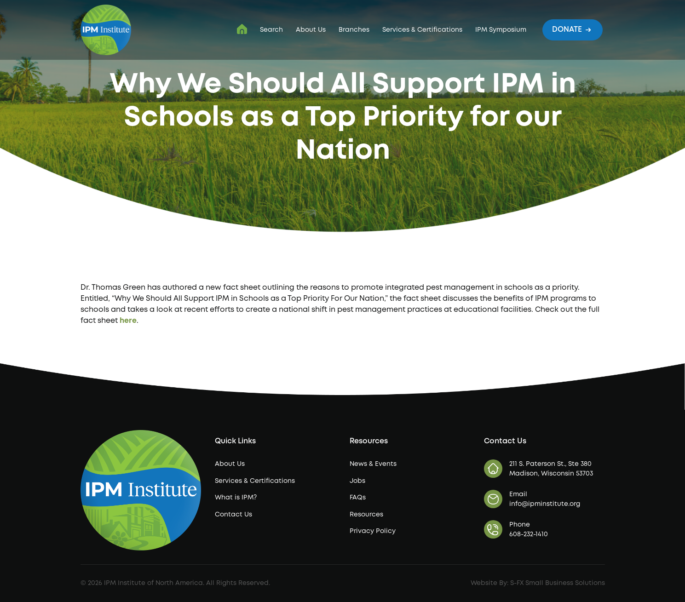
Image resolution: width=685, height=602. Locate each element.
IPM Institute (242, 29)
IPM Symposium (500, 30)
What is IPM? (236, 497)
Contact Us (233, 514)
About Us (311, 30)
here (128, 320)
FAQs (358, 497)
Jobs (357, 481)
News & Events (373, 464)
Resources (366, 514)
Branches (354, 30)
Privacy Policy (373, 531)
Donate (572, 29)
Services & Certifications (422, 30)
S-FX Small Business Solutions (557, 583)
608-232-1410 (528, 534)
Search (271, 30)
